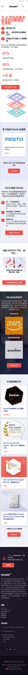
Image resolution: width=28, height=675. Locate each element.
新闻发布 (3, 615)
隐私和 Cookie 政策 (11, 664)
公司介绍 (3, 609)
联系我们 (3, 617)
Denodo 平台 (5, 611)
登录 (27, 1)
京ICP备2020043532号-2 (13, 667)
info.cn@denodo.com (7, 631)
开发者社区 (21, 1)
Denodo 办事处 (21, 664)
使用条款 (4, 664)
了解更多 (8, 565)
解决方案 (3, 613)
